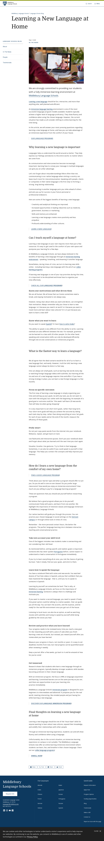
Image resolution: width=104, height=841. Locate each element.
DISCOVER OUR (51, 703)
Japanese (61, 790)
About (5, 46)
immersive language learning (42, 109)
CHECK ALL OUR (46, 285)
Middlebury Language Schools (20, 13)
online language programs (45, 750)
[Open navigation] (97, 3)
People (5, 57)
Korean (61, 794)
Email (59, 767)
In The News (7, 52)
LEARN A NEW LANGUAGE (41, 229)
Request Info (10, 794)
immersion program (59, 690)
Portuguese (58, 552)
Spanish (49, 324)
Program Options (89, 794)
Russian (61, 803)
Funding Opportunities (90, 799)
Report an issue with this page (92, 821)
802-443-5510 (7, 806)
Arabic (39, 790)
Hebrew (40, 808)
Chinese (40, 794)
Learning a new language (38, 101)
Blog (85, 803)
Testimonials (7, 63)
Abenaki (40, 785)
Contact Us (87, 817)
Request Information (90, 785)
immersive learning (36, 592)
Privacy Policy (32, 837)
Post (41, 767)
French (40, 799)
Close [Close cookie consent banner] (97, 831)
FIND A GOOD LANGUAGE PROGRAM (45, 475)
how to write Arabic (67, 324)
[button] (88, 3)
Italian (60, 785)
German (40, 803)
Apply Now (87, 790)
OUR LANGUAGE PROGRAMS (42, 138)
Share (33, 767)
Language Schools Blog (37, 13)
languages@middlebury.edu (11, 804)
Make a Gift (87, 812)
